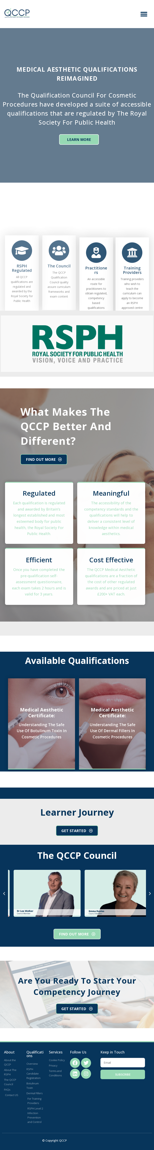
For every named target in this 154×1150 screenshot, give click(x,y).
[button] (144, 14)
